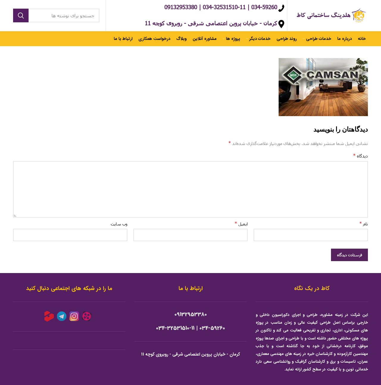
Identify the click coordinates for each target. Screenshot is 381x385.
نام (363, 223)
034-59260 (212, 328)
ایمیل (241, 223)
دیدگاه (360, 155)
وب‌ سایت (119, 223)
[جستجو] (56, 15)
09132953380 (190, 314)
